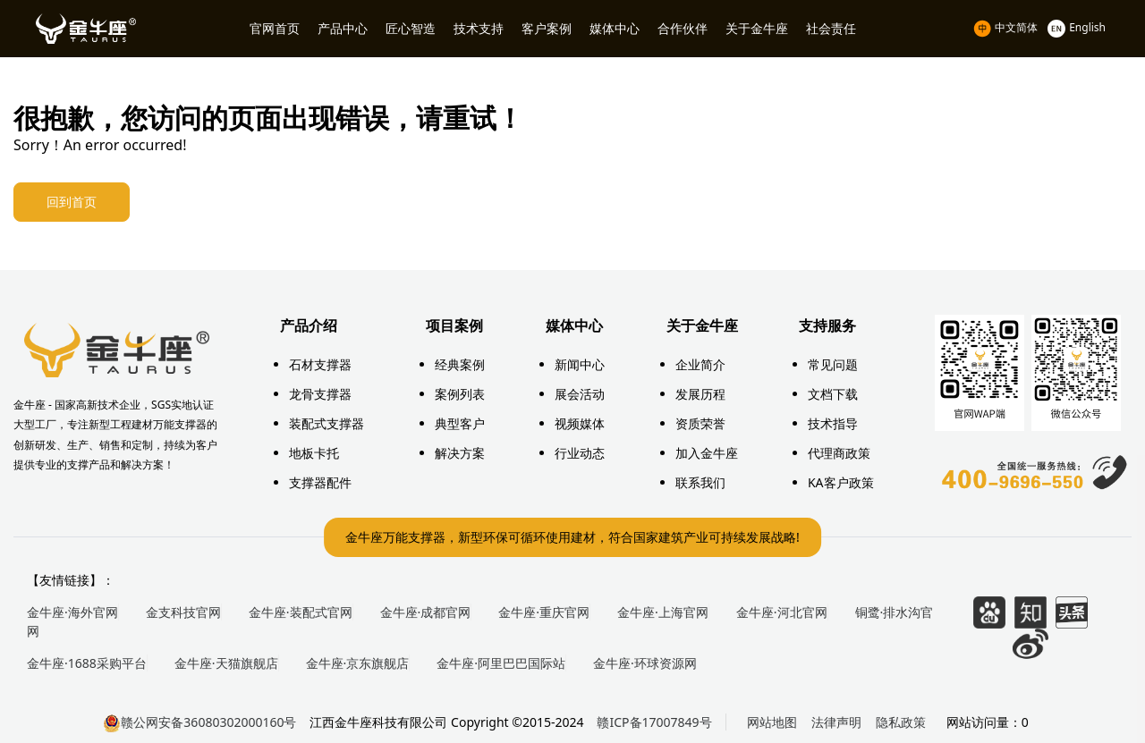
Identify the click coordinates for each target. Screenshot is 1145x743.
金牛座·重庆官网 (543, 612)
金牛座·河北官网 (781, 612)
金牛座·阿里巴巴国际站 (501, 662)
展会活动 (580, 393)
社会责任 (831, 28)
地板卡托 (314, 452)
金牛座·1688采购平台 (87, 662)
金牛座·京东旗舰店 (358, 662)
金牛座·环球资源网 (645, 662)
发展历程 (700, 393)
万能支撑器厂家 (116, 350)
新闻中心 (580, 364)
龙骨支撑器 (320, 393)
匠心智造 (411, 28)
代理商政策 (839, 452)
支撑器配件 (320, 482)
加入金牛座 (706, 452)
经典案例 (460, 364)
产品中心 (343, 28)
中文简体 (1006, 27)
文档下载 (833, 393)
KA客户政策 (841, 482)
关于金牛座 (756, 28)
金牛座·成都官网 (425, 612)
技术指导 (833, 423)
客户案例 (547, 28)
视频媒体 (580, 423)
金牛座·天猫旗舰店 (226, 662)
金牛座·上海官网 (662, 612)
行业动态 (580, 452)
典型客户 (460, 423)
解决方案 (460, 452)
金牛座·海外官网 (72, 612)
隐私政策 (901, 721)
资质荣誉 (700, 423)
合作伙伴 (682, 28)
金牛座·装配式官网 (300, 612)
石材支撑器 (320, 364)
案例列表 (460, 393)
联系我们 (700, 482)
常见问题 (833, 364)
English (1076, 27)
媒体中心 (614, 28)
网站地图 (772, 721)
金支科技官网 (183, 612)
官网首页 (275, 28)
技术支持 (479, 28)
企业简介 (700, 364)
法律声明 (836, 721)
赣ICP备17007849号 (654, 721)
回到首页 (75, 203)
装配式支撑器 (326, 423)
